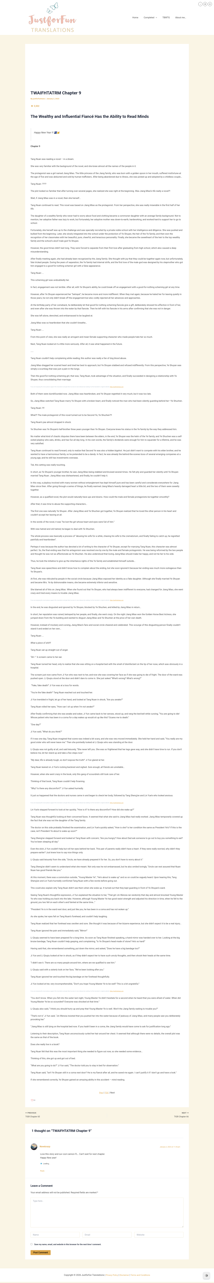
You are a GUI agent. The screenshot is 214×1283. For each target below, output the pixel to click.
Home (139, 17)
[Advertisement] (107, 70)
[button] (158, 17)
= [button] (210, 4)
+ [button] (205, 4)
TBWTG (167, 17)
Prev (101, 1092)
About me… (181, 17)
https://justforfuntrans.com (117, 386)
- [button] (200, 4)
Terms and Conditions (141, 1276)
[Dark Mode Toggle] (206, 1275)
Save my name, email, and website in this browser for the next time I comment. (67, 1245)
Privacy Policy (110, 1276)
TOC (107, 1092)
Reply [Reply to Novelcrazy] (43, 1172)
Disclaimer (124, 1276)
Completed (153, 17)
